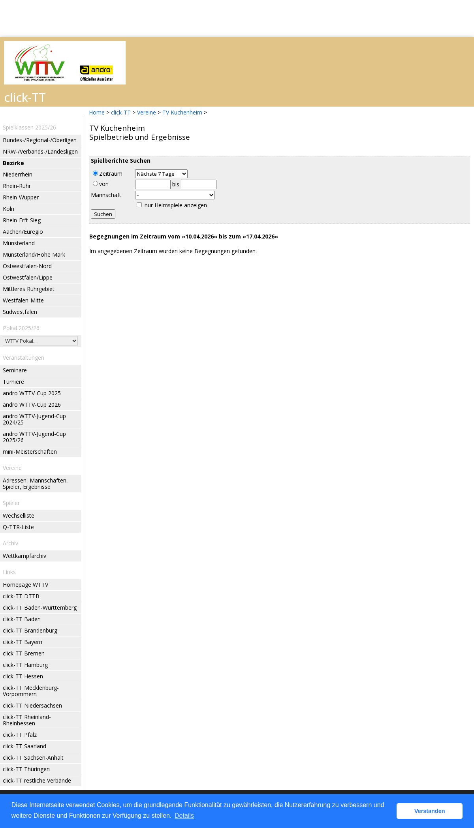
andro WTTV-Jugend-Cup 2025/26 (34, 437)
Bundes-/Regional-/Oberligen (40, 140)
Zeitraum (107, 173)
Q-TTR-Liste (18, 527)
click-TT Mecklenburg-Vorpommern (31, 691)
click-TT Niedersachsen (32, 705)
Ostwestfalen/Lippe (28, 277)
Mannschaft (106, 195)
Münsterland (19, 243)
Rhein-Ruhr (17, 186)
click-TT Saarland (24, 746)
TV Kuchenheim (182, 112)
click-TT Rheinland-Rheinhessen (27, 720)
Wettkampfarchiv (24, 556)
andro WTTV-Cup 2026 (32, 404)
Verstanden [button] (429, 811)
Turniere (13, 381)
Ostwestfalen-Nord (27, 266)
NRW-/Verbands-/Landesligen (40, 151)
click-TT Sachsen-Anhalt (33, 757)
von (101, 184)
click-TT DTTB (21, 596)
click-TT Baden (22, 619)
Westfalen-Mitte (23, 300)
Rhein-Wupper (21, 197)
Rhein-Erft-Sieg (22, 220)
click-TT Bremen (24, 653)
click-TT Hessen (23, 676)
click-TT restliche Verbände (37, 780)
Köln (8, 208)
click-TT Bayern (22, 642)
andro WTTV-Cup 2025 (32, 393)
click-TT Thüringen (26, 769)
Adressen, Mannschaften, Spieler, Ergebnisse (35, 483)
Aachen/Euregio (23, 231)
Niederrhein (17, 174)
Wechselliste (18, 515)
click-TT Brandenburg (30, 630)
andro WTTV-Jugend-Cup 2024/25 (34, 419)
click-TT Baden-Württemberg (40, 607)
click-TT (121, 112)
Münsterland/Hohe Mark (34, 254)
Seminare (15, 370)
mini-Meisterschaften (30, 451)
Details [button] (184, 815)
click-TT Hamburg (25, 664)
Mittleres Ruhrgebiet (29, 289)
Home (97, 112)
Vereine (146, 112)
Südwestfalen (20, 311)
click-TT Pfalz (20, 734)
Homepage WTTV (25, 584)
